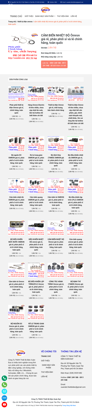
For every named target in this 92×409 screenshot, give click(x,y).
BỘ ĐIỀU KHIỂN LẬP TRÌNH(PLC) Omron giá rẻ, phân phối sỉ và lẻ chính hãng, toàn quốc (36, 286)
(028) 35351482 (76, 373)
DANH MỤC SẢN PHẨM (44, 16)
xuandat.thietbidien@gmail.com (73, 387)
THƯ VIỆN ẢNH (63, 16)
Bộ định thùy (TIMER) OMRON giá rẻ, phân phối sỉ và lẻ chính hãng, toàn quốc (56, 160)
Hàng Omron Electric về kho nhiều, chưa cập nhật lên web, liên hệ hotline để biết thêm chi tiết (36, 110)
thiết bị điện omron (25, 22)
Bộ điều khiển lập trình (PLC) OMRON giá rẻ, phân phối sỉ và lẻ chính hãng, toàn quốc (75, 202)
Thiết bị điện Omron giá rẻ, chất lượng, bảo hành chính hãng (56, 107)
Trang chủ (12, 22)
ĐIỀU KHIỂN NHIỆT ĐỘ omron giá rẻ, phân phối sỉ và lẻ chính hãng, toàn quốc (36, 244)
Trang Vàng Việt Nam (69, 405)
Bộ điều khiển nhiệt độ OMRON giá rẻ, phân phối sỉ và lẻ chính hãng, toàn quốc (75, 160)
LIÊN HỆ (74, 16)
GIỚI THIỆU (29, 16)
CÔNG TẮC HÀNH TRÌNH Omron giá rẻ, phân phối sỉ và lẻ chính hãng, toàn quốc (56, 286)
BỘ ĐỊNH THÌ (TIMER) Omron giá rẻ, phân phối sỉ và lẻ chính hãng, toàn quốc (76, 286)
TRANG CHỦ (16, 16)
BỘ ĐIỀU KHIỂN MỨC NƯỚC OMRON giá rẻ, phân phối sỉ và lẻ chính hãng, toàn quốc (16, 244)
